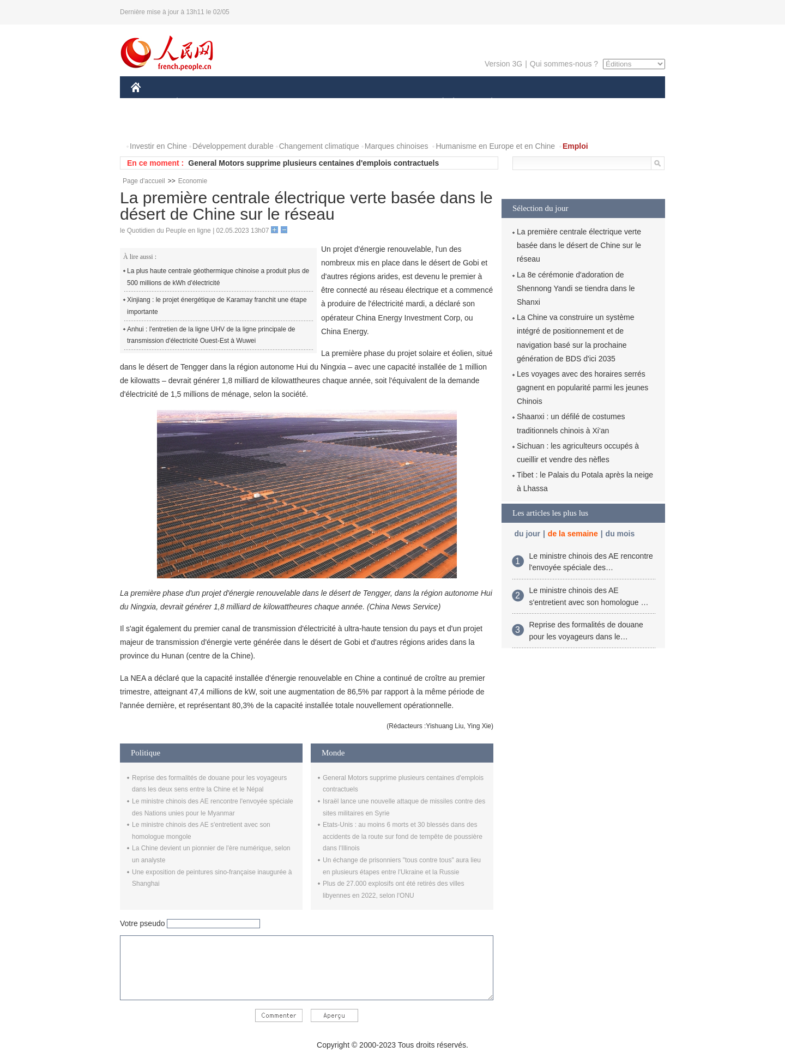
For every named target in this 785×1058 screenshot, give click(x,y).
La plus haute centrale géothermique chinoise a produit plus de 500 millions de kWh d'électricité (218, 277)
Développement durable (233, 146)
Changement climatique (319, 146)
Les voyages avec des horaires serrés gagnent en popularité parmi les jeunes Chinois (582, 388)
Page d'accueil (144, 181)
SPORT (529, 102)
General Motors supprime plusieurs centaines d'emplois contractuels (313, 163)
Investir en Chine (158, 146)
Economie (192, 181)
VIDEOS (197, 124)
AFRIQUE (292, 102)
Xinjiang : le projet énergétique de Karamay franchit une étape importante (217, 306)
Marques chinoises (396, 146)
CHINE (149, 102)
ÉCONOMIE (197, 102)
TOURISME (576, 102)
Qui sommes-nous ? (564, 63)
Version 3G (503, 63)
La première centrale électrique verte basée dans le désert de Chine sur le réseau (579, 245)
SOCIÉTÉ (438, 102)
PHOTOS (153, 124)
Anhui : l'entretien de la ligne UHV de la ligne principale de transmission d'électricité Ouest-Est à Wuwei (211, 335)
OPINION (627, 102)
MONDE (247, 102)
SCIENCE (340, 102)
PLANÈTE (486, 102)
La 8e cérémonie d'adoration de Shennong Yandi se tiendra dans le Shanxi (576, 288)
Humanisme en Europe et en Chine (495, 146)
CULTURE (389, 102)
